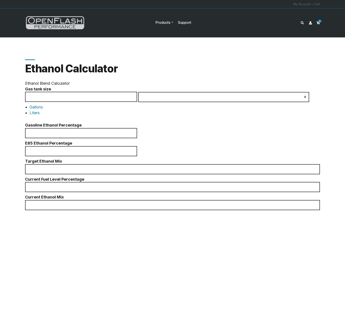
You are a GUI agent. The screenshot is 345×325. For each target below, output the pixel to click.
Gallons (36, 107)
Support (184, 22)
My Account (301, 4)
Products (163, 22)
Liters (34, 112)
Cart (317, 4)
